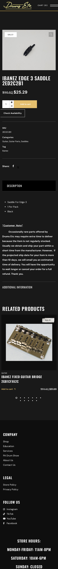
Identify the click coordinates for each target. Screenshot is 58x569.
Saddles (24, 141)
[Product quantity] (8, 104)
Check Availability (13, 113)
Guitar (5, 141)
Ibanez (5, 150)
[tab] (29, 185)
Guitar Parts (14, 141)
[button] (51, 34)
